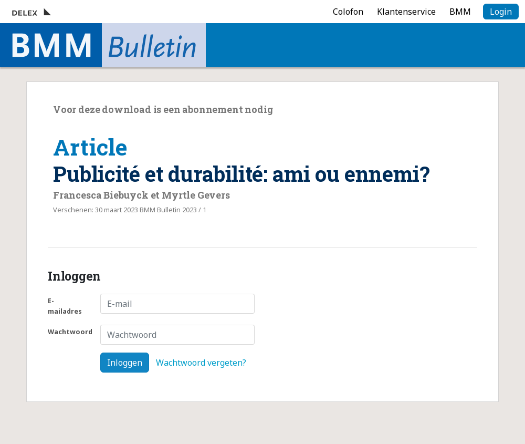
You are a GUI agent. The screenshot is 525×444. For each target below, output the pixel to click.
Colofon (348, 11)
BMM (460, 11)
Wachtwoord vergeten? (201, 362)
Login (501, 11)
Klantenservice (406, 11)
